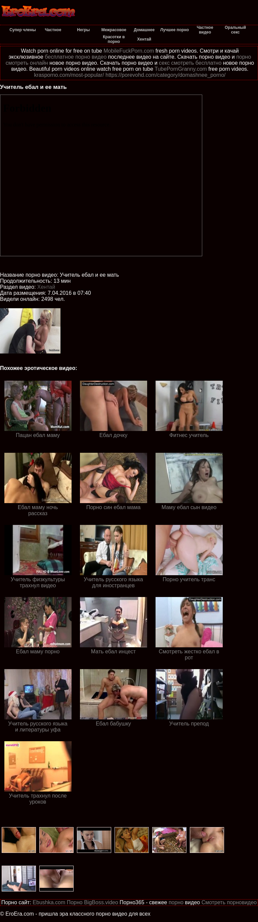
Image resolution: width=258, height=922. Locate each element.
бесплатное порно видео (75, 57)
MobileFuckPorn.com (128, 51)
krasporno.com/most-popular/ (69, 75)
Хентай (46, 287)
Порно (75, 902)
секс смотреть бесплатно (190, 63)
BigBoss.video (101, 902)
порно (176, 902)
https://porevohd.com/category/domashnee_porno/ (165, 75)
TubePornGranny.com (181, 69)
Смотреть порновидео (229, 902)
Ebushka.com (49, 902)
